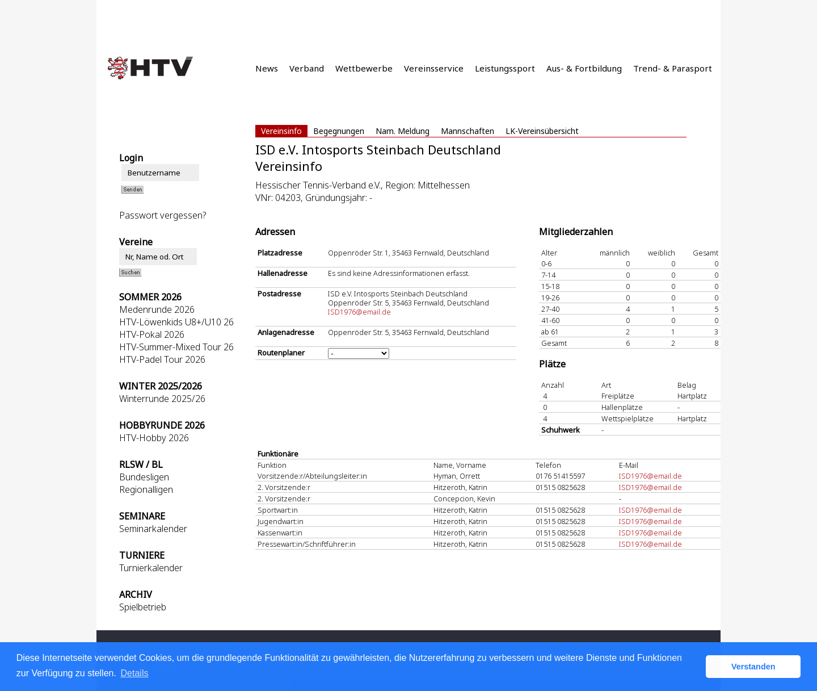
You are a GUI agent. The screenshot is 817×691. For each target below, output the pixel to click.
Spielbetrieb (142, 607)
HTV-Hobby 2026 (154, 438)
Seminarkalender (153, 528)
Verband (306, 68)
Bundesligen (144, 477)
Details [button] (135, 673)
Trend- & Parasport (672, 68)
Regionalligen (146, 489)
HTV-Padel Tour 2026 (162, 359)
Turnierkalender (151, 568)
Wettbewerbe (364, 68)
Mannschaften (467, 130)
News (266, 68)
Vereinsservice (434, 68)
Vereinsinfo (281, 130)
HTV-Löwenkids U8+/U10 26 (176, 322)
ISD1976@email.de (359, 312)
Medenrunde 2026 (157, 309)
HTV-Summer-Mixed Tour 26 (176, 347)
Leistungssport (505, 68)
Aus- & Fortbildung (584, 68)
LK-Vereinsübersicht (542, 130)
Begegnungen (338, 130)
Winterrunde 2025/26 (162, 398)
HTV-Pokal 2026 (151, 334)
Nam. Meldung (402, 130)
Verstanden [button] (753, 666)
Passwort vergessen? (162, 215)
